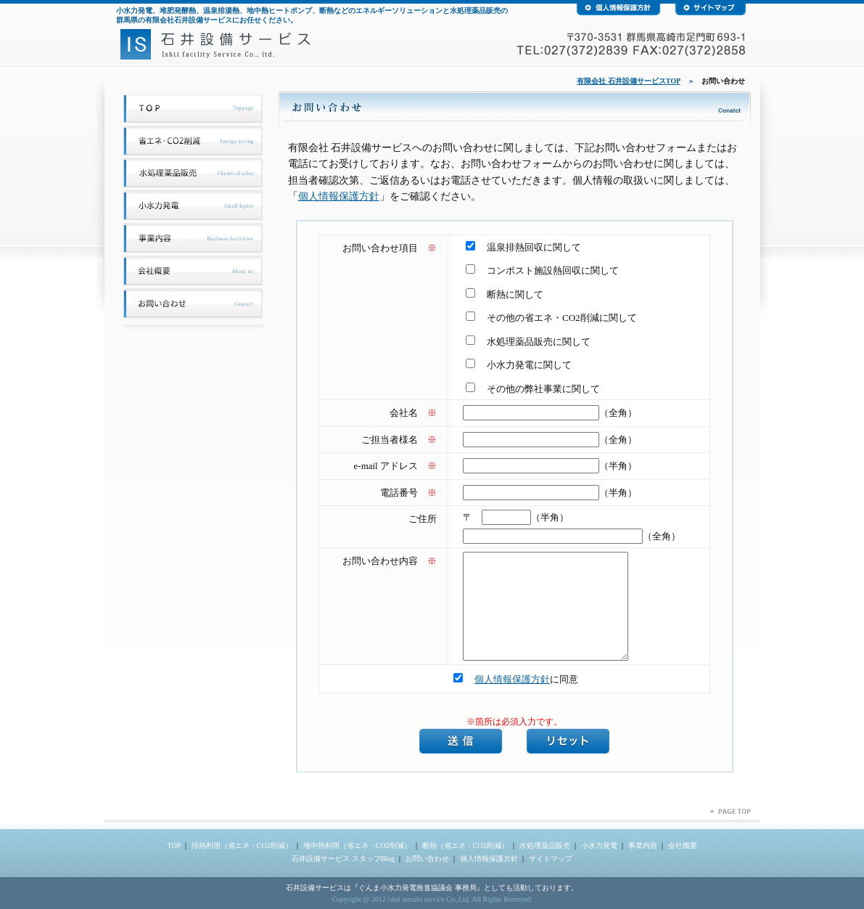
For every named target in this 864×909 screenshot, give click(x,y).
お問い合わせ (427, 859)
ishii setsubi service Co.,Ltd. (428, 899)
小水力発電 (599, 845)
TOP (173, 845)
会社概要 (682, 845)
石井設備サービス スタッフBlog (343, 859)
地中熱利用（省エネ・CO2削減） (357, 845)
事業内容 (642, 845)
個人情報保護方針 (338, 196)
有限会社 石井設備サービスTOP (628, 81)
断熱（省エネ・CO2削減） (465, 845)
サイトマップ (550, 859)
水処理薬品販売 (544, 845)
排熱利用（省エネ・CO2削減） (242, 845)
